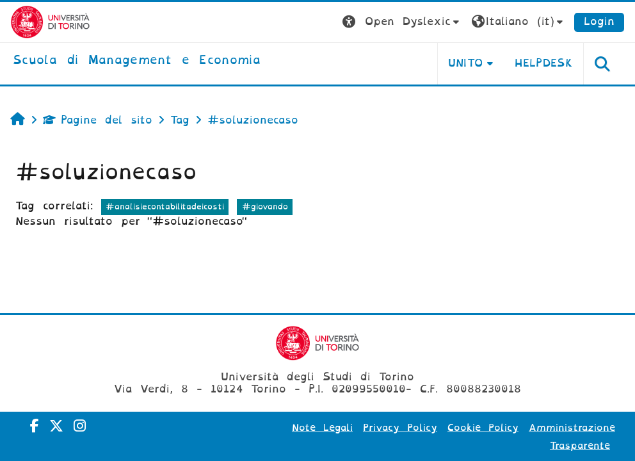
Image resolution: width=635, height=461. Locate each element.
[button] (402, 22)
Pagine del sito (97, 120)
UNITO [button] (465, 63)
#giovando (265, 206)
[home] (137, 61)
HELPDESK (544, 63)
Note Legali (322, 427)
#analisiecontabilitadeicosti (165, 206)
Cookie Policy (482, 427)
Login (599, 21)
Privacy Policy (400, 427)
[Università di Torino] (50, 21)
